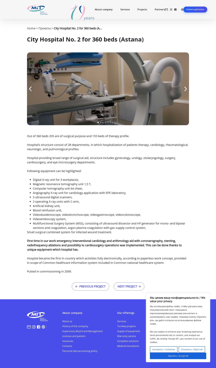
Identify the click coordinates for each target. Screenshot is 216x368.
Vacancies (67, 341)
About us (67, 321)
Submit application (195, 9)
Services (125, 9)
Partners (160, 9)
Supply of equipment (128, 331)
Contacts (67, 346)
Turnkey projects (126, 326)
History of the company (75, 326)
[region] (178, 327)
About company (104, 9)
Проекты (44, 28)
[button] (30, 88)
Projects (142, 9)
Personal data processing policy (79, 351)
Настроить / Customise (163, 349)
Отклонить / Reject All (192, 349)
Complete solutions (128, 341)
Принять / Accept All (178, 355)
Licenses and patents (74, 336)
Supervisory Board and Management (82, 331)
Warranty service (126, 336)
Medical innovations (128, 346)
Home (31, 28)
